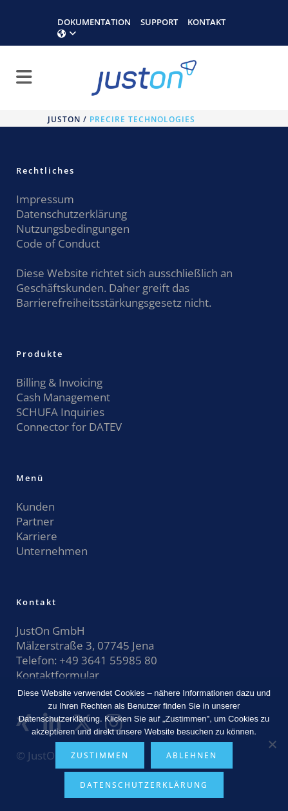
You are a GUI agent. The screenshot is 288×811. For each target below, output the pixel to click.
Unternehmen (52, 550)
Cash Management (63, 397)
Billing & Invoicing (59, 382)
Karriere (36, 536)
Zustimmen (100, 755)
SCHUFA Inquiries (60, 412)
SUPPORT (159, 22)
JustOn (64, 119)
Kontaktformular (57, 675)
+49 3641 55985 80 (107, 660)
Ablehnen (191, 755)
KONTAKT (206, 22)
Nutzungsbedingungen (73, 228)
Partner (35, 521)
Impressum (45, 199)
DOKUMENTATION (94, 22)
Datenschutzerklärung (71, 213)
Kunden (35, 506)
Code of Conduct (58, 243)
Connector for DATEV (69, 426)
